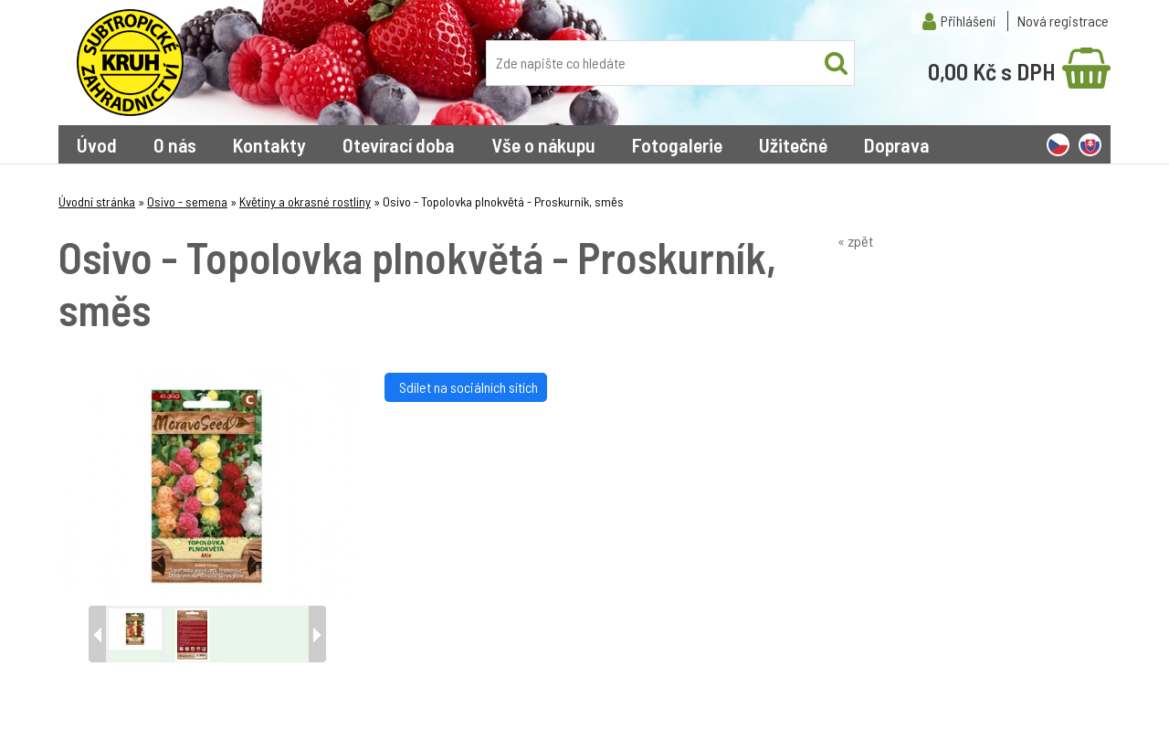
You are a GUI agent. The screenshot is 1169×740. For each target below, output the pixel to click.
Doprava (897, 144)
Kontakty (269, 144)
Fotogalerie (677, 144)
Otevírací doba (398, 144)
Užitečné (793, 144)
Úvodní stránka (96, 201)
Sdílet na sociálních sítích (466, 387)
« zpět (855, 240)
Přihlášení (968, 20)
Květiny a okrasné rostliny (305, 201)
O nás (174, 144)
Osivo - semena (187, 201)
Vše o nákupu (543, 144)
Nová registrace (1063, 20)
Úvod (97, 144)
